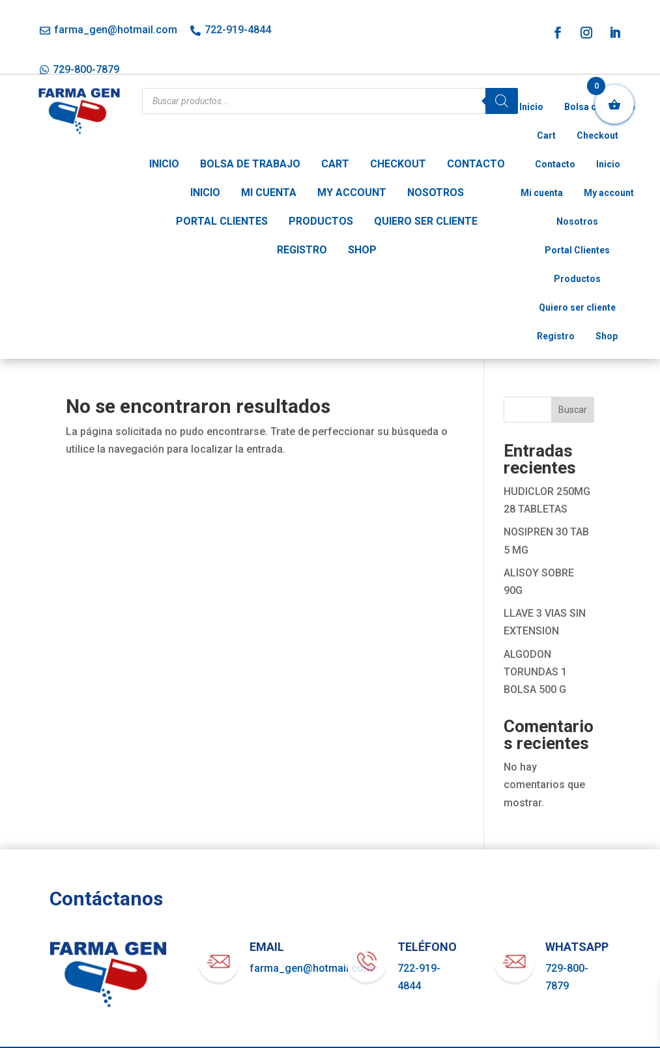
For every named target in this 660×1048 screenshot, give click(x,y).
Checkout (398, 164)
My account (351, 192)
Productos (321, 221)
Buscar (572, 409)
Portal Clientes (222, 221)
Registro (302, 250)
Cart (335, 164)
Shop (362, 250)
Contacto (476, 164)
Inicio (164, 164)
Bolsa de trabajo (250, 164)
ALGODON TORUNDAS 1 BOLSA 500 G (535, 672)
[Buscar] (501, 101)
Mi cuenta (268, 192)
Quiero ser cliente (426, 221)
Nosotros (435, 192)
